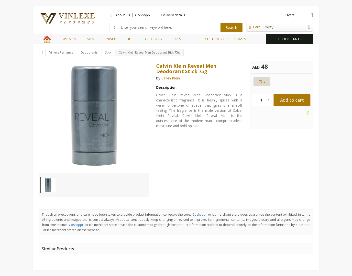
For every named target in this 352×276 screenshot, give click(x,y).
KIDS (129, 39)
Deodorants (89, 52)
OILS (177, 39)
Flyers (290, 15)
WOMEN (69, 39)
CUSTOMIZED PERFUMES (225, 39)
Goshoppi (199, 214)
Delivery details (173, 15)
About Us (122, 15)
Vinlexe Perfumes (61, 52)
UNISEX (110, 39)
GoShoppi (143, 15)
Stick (108, 52)
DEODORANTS (290, 39)
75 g (262, 81)
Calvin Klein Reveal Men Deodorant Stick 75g (149, 52)
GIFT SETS (153, 39)
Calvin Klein (170, 78)
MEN (90, 39)
